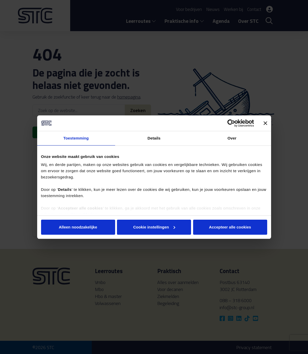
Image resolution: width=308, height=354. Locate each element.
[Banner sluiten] (265, 123)
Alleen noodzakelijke (78, 227)
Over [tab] (232, 138)
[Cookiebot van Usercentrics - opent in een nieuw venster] (231, 123)
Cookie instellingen (154, 227)
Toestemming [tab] (76, 138)
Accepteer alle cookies (230, 227)
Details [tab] (154, 138)
